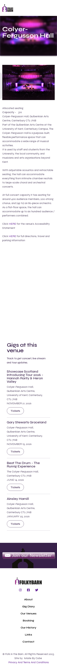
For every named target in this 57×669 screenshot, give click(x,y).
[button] (34, 8)
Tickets (15, 411)
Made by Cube (33, 658)
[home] (7, 8)
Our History (28, 627)
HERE (12, 223)
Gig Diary (28, 606)
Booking (28, 620)
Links (28, 634)
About (28, 599)
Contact (28, 641)
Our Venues (28, 613)
